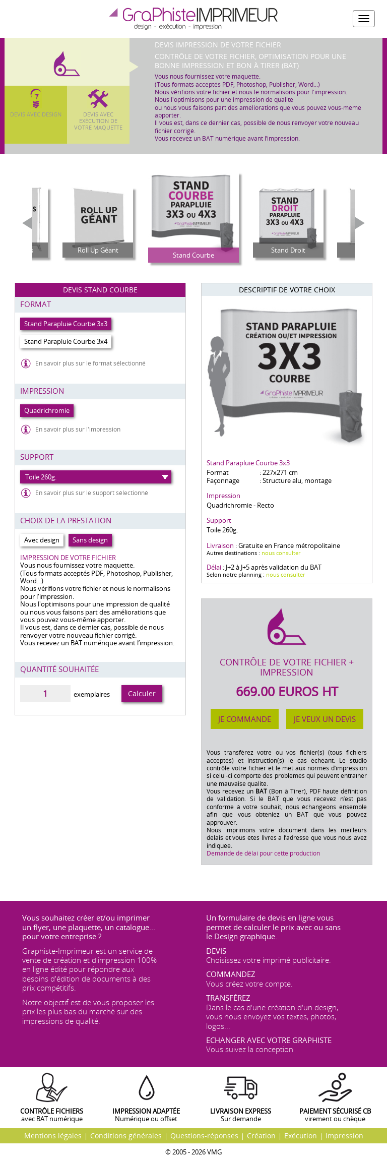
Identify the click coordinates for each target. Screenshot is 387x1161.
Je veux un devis (325, 719)
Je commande (244, 719)
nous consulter (281, 553)
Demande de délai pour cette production (263, 853)
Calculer (142, 693)
